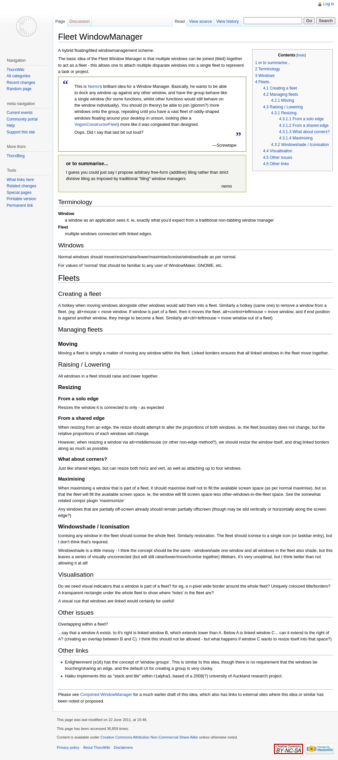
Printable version (21, 199)
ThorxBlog (16, 156)
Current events (20, 112)
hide (301, 55)
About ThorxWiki (96, 747)
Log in (328, 4)
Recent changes (21, 82)
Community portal (22, 119)
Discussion (79, 21)
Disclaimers (123, 747)
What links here (20, 179)
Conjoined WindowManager (106, 694)
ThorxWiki (15, 69)
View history (227, 21)
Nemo (93, 86)
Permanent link (20, 205)
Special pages (19, 192)
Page (60, 21)
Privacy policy (68, 747)
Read (180, 21)
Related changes (21, 186)
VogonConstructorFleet (96, 124)
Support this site (21, 132)
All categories (18, 76)
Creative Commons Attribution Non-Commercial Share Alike (149, 737)
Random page (19, 89)
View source (200, 21)
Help (11, 125)
